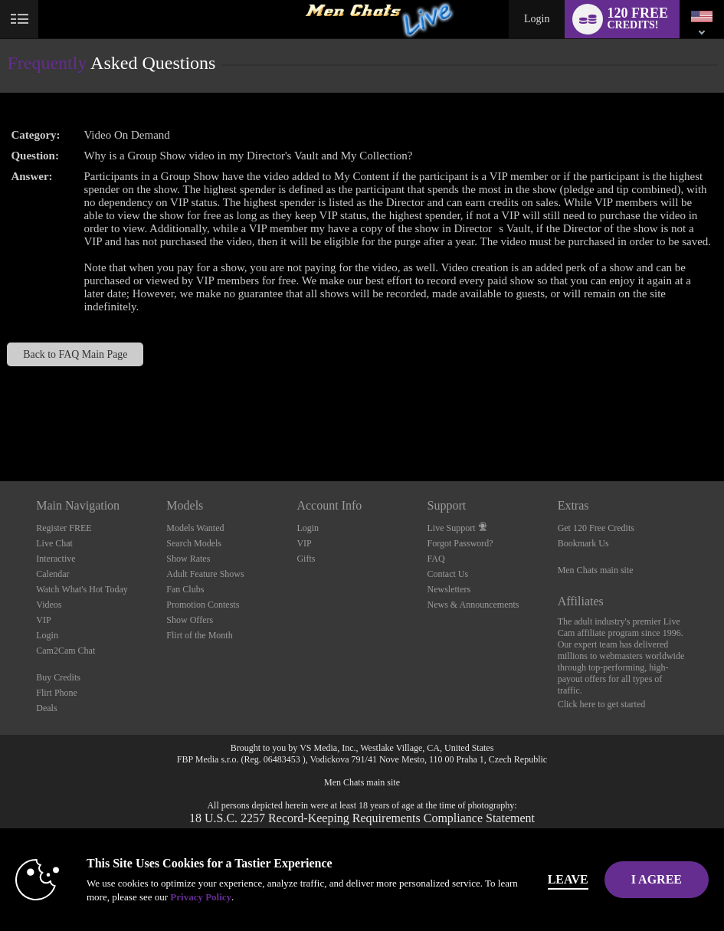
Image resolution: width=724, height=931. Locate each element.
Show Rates (188, 558)
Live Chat (54, 543)
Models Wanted (195, 528)
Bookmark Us (583, 543)
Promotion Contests (202, 604)
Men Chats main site (596, 570)
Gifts (305, 558)
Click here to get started (602, 704)
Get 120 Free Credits (596, 528)
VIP (43, 620)
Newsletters (449, 589)
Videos (48, 604)
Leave (568, 879)
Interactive (55, 558)
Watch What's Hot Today (82, 589)
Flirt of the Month (199, 635)
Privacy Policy (200, 897)
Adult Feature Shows (205, 574)
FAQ (436, 558)
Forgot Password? (460, 543)
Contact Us (448, 574)
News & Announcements (473, 604)
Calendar (52, 574)
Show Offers (189, 620)
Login (536, 19)
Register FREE (63, 528)
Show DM (0, 424)
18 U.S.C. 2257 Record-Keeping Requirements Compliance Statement (362, 817)
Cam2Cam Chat (65, 650)
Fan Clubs (185, 589)
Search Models (193, 543)
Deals (46, 708)
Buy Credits (58, 677)
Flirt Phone (56, 692)
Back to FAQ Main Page (75, 354)
